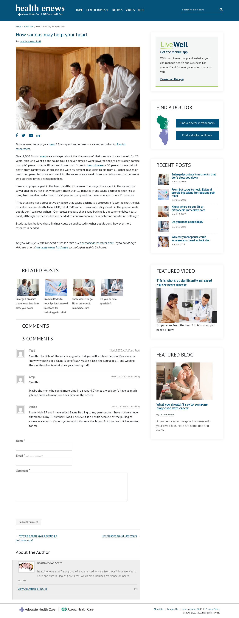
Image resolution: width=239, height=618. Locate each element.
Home (79, 10)
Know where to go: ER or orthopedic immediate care (82, 303)
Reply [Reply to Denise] (137, 406)
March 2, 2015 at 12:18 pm (122, 350)
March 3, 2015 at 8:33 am (122, 406)
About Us (158, 609)
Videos (130, 10)
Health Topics (95, 10)
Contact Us (172, 609)
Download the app (172, 79)
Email (29, 455)
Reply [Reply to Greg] (137, 376)
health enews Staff (30, 41)
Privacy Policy (213, 609)
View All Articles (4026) (32, 589)
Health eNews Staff (192, 609)
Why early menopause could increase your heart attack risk (190, 238)
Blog (141, 10)
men (42, 156)
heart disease (95, 165)
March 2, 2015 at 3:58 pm (122, 376)
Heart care (28, 26)
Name (20, 441)
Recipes (117, 10)
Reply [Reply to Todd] (137, 350)
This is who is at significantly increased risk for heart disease (187, 300)
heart (52, 144)
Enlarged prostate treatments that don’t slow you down (27, 303)
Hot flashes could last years (119, 536)
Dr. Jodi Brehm (167, 414)
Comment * (23, 470)
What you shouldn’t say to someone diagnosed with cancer (181, 406)
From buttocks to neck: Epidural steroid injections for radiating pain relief (193, 193)
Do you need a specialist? (187, 222)
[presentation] (41, 509)
